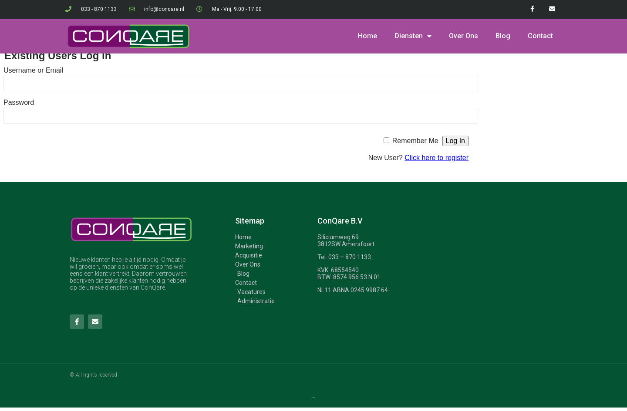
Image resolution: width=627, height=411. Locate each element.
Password (18, 102)
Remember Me (415, 140)
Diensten (412, 36)
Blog (503, 36)
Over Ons (463, 36)
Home (367, 36)
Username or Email (33, 70)
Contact (540, 36)
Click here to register (437, 157)
